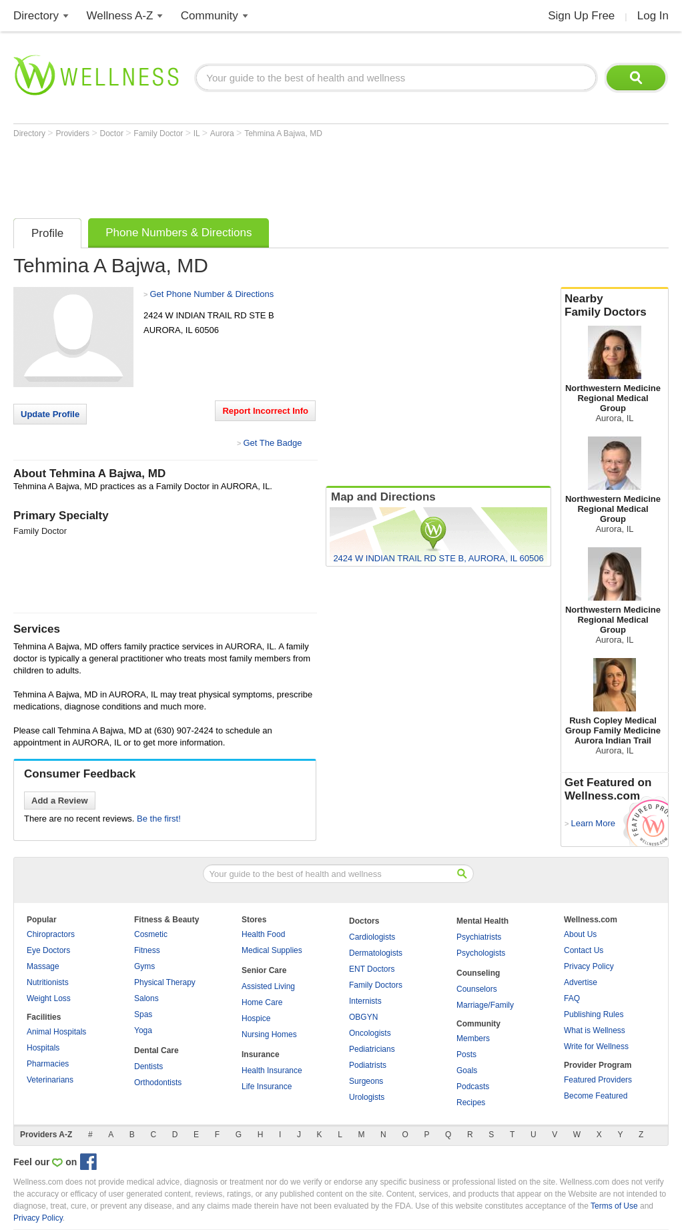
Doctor (113, 133)
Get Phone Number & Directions (211, 294)
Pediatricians (372, 1049)
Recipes (470, 1102)
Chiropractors (51, 934)
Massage (43, 966)
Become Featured (595, 1096)
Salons (146, 998)
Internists (365, 1001)
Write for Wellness (596, 1046)
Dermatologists (375, 953)
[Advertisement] (256, 175)
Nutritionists (48, 982)
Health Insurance (272, 1070)
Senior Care (264, 970)
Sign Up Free (581, 15)
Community (209, 15)
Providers (73, 133)
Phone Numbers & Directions (178, 232)
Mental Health (482, 921)
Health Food (263, 934)
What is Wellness (594, 1030)
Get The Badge (272, 443)
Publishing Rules (593, 1014)
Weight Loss (49, 998)
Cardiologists (372, 937)
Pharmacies (48, 1063)
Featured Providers (598, 1080)
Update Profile (50, 414)
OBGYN (363, 1017)
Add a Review (59, 801)
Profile (47, 233)
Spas (143, 1014)
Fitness (147, 950)
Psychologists (480, 953)
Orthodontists (158, 1082)
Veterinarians (50, 1080)
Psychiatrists (478, 937)
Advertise (580, 982)
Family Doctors (375, 985)
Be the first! (159, 819)
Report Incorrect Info (265, 411)
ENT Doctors (371, 969)
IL (198, 133)
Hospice (256, 1018)
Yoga (143, 1030)
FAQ (572, 998)
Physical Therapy (165, 982)
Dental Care (156, 1050)
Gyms (144, 966)
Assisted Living (268, 986)
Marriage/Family (485, 1005)
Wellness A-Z (120, 15)
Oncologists (370, 1033)
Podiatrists (367, 1065)
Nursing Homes (269, 1034)
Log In (653, 15)
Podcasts (472, 1086)
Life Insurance (267, 1086)
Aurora (223, 133)
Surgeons (366, 1081)
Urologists (366, 1097)
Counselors (476, 989)
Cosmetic (150, 934)
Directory (36, 15)
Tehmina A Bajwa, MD (283, 133)
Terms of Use (614, 1206)
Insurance (261, 1054)
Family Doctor (159, 133)
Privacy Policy (589, 966)
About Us (580, 934)
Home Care (262, 1002)
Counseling (478, 973)
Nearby (615, 305)
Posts (466, 1054)
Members (473, 1038)
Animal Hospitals (56, 1031)
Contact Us (583, 950)
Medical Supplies (272, 950)
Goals (466, 1070)
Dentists (148, 1066)
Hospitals (43, 1047)
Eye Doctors (48, 950)
